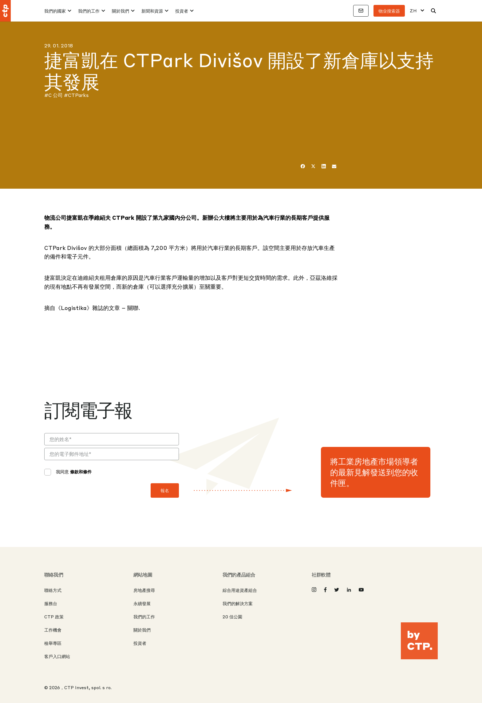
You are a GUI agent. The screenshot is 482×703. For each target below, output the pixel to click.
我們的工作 (89, 11)
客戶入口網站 (57, 656)
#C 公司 (53, 95)
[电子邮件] (334, 166)
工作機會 (52, 630)
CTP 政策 (54, 616)
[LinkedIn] (323, 166)
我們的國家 (55, 11)
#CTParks (76, 95)
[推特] (313, 166)
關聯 (132, 307)
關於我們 (120, 11)
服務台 (50, 603)
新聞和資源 (152, 11)
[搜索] (433, 10)
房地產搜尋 (144, 590)
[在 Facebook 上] (303, 166)
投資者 (181, 11)
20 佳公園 (232, 616)
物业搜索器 (389, 11)
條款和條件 (81, 471)
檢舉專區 (52, 643)
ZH (413, 10)
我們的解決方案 (238, 603)
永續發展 (142, 603)
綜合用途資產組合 (240, 590)
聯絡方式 (52, 590)
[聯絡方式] (361, 11)
